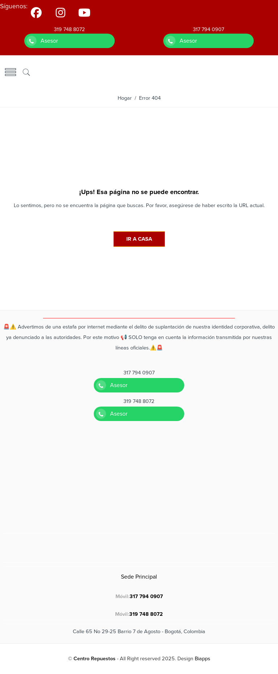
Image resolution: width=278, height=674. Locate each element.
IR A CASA (139, 239)
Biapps (202, 659)
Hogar (125, 98)
